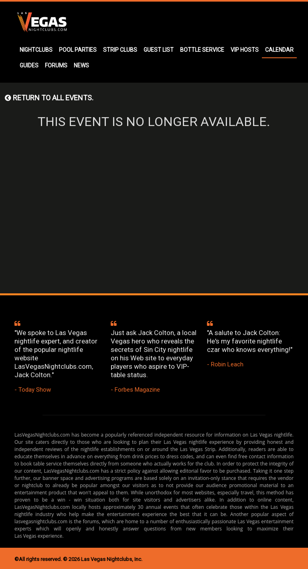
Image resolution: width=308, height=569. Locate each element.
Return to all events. (49, 97)
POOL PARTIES (78, 50)
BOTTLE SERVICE (202, 50)
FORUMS (56, 65)
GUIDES (29, 65)
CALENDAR (279, 50)
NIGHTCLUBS (36, 50)
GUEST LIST (159, 50)
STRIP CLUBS (120, 50)
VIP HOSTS (245, 50)
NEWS (81, 65)
